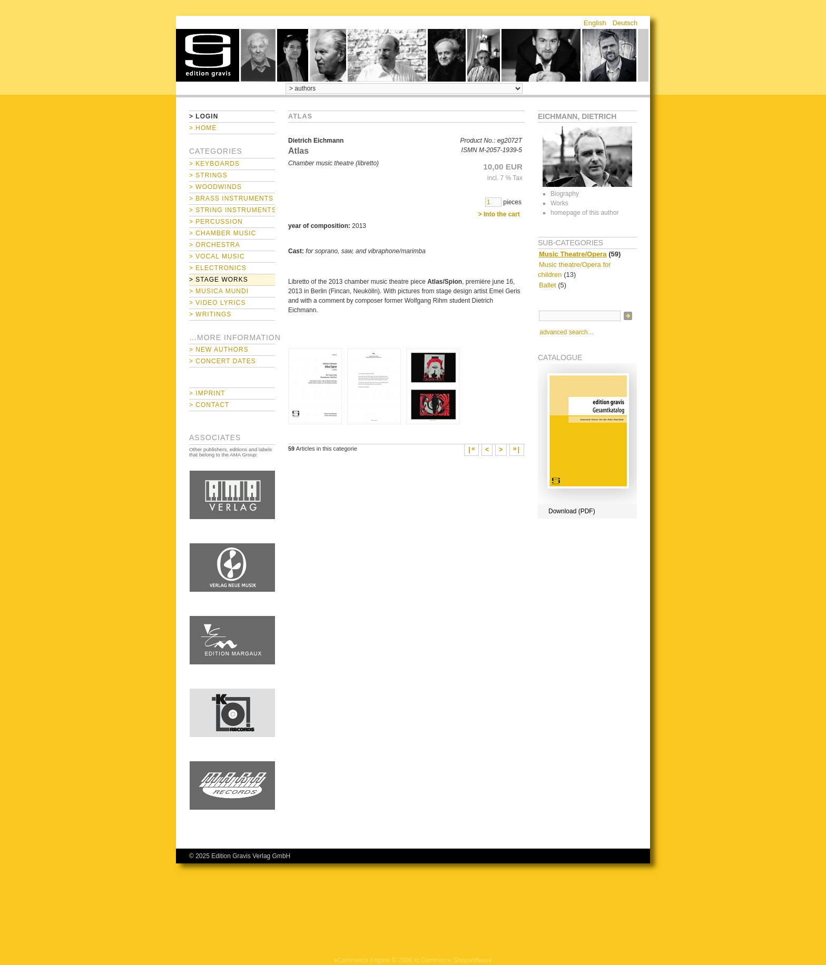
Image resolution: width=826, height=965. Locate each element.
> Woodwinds (215, 187)
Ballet (547, 285)
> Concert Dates (222, 361)
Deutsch (625, 23)
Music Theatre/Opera (573, 254)
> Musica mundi (219, 291)
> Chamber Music (222, 233)
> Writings (210, 314)
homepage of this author (584, 212)
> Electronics (218, 268)
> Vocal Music (217, 256)
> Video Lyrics (217, 302)
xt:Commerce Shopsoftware (453, 960)
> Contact (209, 405)
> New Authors (219, 349)
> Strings (208, 175)
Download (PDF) (571, 511)
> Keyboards (214, 163)
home (207, 55)
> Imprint (207, 393)
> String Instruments (232, 210)
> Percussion (216, 221)
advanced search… (566, 332)
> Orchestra (214, 244)
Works (559, 203)
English (595, 23)
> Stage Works (218, 279)
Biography (564, 193)
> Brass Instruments (231, 198)
